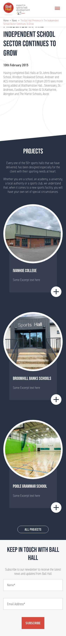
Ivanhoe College (25, 270)
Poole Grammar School (30, 486)
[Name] (33, 585)
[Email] (33, 604)
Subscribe (33, 623)
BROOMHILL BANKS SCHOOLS (32, 378)
